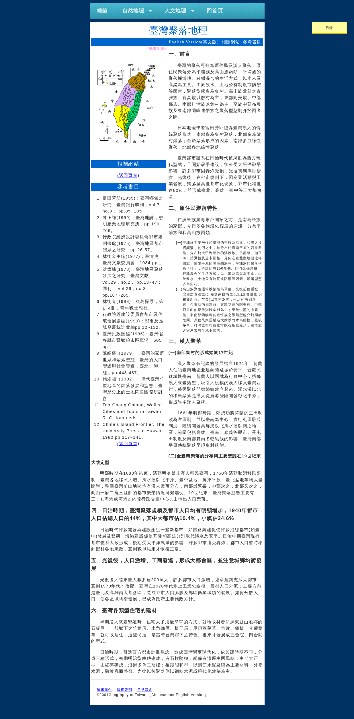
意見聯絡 (144, 690)
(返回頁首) (128, 175)
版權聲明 (124, 690)
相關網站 (231, 42)
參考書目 (252, 42)
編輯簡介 (104, 690)
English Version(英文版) (194, 42)
